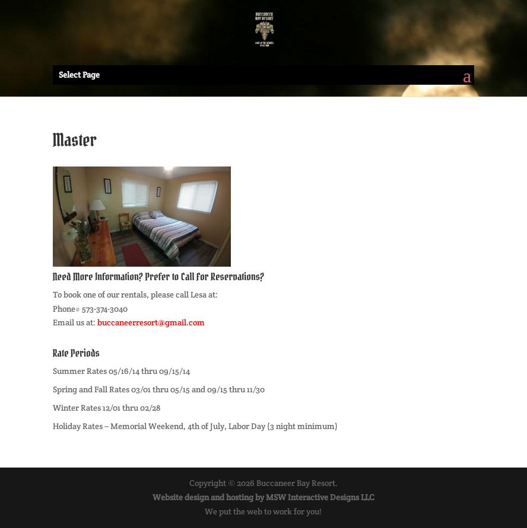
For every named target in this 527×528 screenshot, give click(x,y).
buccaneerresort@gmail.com (151, 322)
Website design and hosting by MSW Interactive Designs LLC (263, 497)
